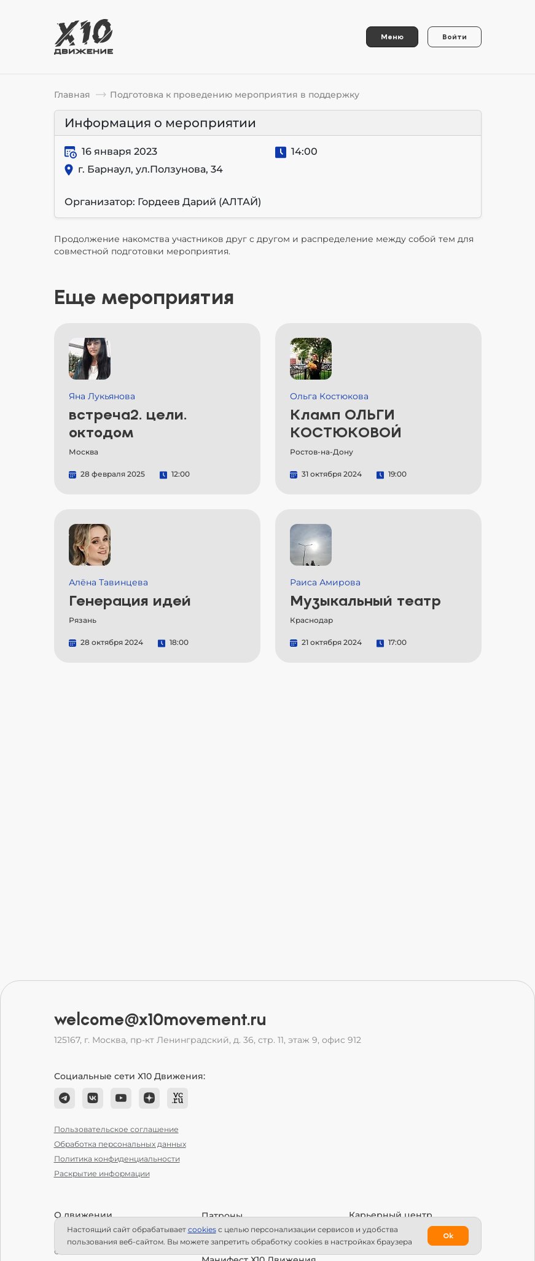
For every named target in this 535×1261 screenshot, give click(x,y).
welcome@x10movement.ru (160, 1020)
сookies (202, 1229)
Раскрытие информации (102, 1173)
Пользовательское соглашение (116, 1129)
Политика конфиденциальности (117, 1158)
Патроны (222, 1215)
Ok (448, 1236)
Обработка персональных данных (120, 1144)
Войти (454, 37)
